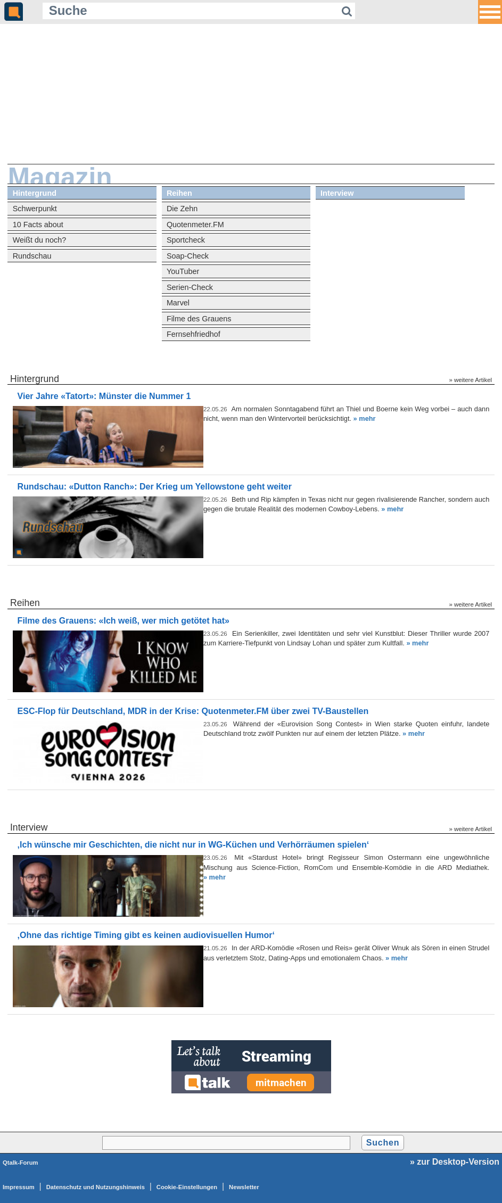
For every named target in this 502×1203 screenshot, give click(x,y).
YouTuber (183, 271)
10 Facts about (38, 224)
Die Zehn (182, 208)
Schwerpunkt (35, 208)
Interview (336, 193)
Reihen (179, 193)
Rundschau (32, 256)
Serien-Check (190, 287)
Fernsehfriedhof (193, 334)
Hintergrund (34, 193)
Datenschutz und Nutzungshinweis (95, 1187)
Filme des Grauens (199, 318)
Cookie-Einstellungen (187, 1187)
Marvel (178, 302)
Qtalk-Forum (20, 1162)
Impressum (19, 1187)
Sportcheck (186, 240)
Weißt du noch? (40, 240)
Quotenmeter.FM (195, 224)
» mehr (364, 418)
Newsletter (244, 1187)
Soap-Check (188, 256)
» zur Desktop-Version (454, 1161)
